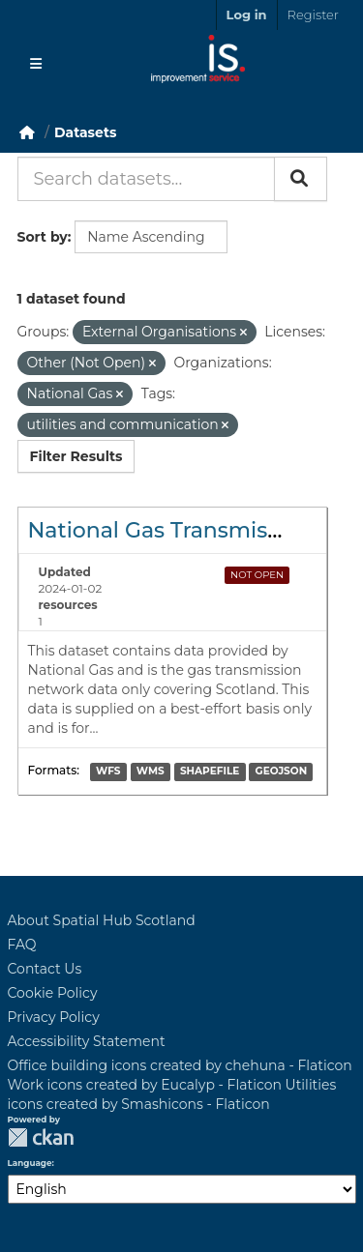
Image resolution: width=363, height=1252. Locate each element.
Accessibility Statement (87, 1041)
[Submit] (300, 179)
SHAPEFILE (209, 772)
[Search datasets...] (146, 179)
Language (30, 1163)
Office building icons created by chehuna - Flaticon (180, 1065)
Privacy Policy (54, 1017)
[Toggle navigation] (35, 63)
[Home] (27, 132)
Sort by (42, 237)
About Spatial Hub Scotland (102, 920)
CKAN (41, 1137)
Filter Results (76, 456)
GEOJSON (282, 772)
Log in (247, 14)
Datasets (85, 132)
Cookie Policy (53, 993)
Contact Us (45, 968)
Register (313, 14)
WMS (150, 772)
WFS (108, 772)
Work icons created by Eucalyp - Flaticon (145, 1084)
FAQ (22, 944)
